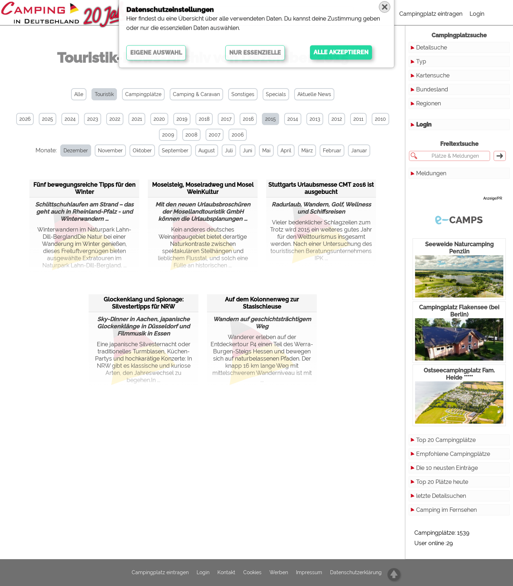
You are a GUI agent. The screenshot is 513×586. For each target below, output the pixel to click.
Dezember (70, 150)
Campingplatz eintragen (430, 13)
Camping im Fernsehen (446, 509)
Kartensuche (433, 75)
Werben (278, 573)
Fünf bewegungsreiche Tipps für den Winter (84, 188)
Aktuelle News (314, 94)
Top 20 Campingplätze (446, 440)
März (301, 150)
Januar (354, 150)
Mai (261, 150)
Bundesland (432, 89)
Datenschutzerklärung (356, 573)
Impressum (309, 573)
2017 (226, 119)
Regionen (428, 103)
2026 (24, 119)
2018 (204, 119)
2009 (168, 135)
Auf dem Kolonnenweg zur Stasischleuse (262, 302)
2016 (248, 119)
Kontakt (226, 573)
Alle (78, 94)
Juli (223, 150)
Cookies (252, 573)
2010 (380, 119)
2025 (47, 119)
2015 (270, 119)
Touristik (104, 94)
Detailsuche (431, 47)
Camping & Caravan (196, 94)
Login (477, 13)
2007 (214, 135)
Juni (242, 150)
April (280, 150)
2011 (358, 119)
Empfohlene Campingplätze (453, 454)
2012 (336, 119)
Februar (326, 150)
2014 (292, 119)
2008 (191, 135)
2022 (114, 119)
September (169, 150)
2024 (70, 119)
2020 (159, 119)
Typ (421, 61)
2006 (238, 135)
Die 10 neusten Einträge (447, 467)
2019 (182, 119)
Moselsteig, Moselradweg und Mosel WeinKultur (203, 188)
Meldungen (431, 173)
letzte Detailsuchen (441, 495)
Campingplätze (143, 94)
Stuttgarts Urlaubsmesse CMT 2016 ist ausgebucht (321, 188)
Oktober (136, 150)
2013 (315, 119)
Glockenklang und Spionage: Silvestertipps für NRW (144, 302)
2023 (92, 119)
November (105, 150)
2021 (137, 119)
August (201, 150)
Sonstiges (242, 94)
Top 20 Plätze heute (442, 481)
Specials (276, 94)
